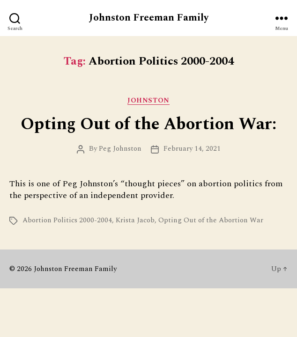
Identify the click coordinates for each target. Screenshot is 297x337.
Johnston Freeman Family (148, 18)
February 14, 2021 (192, 148)
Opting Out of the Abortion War (210, 220)
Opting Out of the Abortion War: (148, 124)
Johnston (148, 100)
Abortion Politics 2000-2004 (67, 220)
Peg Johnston (120, 148)
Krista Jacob (135, 220)
